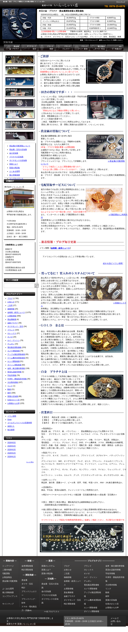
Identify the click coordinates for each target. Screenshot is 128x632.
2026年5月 (11, 443)
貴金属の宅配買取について (19, 146)
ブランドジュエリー (64, 47)
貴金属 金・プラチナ (12, 47)
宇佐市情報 (11, 375)
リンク (10, 386)
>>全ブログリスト (51, 611)
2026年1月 (11, 457)
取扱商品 (20, 92)
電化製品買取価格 (14, 347)
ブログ (10, 298)
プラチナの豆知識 (16, 157)
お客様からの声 (13, 403)
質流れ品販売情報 (14, 372)
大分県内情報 (12, 382)
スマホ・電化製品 (29, 606)
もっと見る (30, 462)
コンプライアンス (16, 179)
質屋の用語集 (14, 168)
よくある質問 (14, 171)
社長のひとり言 (13, 400)
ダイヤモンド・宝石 (15, 326)
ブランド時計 (46, 47)
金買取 (20, 60)
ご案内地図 (7, 570)
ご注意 (10, 305)
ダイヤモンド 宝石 (29, 47)
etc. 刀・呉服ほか (115, 47)
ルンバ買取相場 (13, 361)
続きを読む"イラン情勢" (113, 263)
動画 (9, 389)
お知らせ (10, 302)
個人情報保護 (14, 175)
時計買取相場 (27, 570)
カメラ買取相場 (13, 351)
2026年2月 (11, 453)
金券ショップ (20, 114)
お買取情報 (11, 316)
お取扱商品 (7, 577)
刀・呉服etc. (27, 610)
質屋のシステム (20, 103)
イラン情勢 (11, 416)
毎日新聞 (10, 430)
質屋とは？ (13, 164)
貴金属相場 (11, 319)
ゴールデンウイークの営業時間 (19, 423)
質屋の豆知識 (12, 396)
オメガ (10, 337)
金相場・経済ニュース (16, 312)
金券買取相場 (27, 566)
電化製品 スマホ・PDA (98, 47)
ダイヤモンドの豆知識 (18, 160)
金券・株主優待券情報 (16, 368)
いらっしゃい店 (21, 630)
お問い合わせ (20, 136)
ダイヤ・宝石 (27, 584)
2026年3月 (11, 450)
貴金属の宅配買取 (9, 581)
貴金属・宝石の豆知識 (18, 149)
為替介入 (10, 426)
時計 (23, 588)
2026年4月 (11, 446)
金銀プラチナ (12, 323)
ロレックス (11, 333)
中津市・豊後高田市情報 (17, 379)
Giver (9, 420)
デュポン (10, 344)
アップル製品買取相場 (16, 354)
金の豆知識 (13, 153)
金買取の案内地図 (20, 70)
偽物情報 (10, 309)
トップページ (8, 566)
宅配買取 (20, 81)
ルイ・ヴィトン (13, 340)
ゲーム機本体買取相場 (16, 358)
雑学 (9, 393)
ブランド (10, 330)
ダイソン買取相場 (14, 365)
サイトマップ (120, 1)
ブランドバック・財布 (81, 47)
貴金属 (24, 580)
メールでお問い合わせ (116, 621)
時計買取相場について (20, 125)
